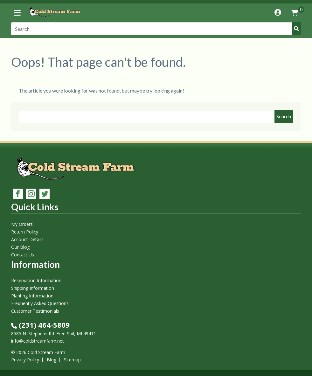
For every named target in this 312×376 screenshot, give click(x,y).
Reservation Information (36, 280)
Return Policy (24, 232)
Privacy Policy (25, 360)
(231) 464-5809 (40, 325)
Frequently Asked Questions (40, 303)
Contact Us (22, 255)
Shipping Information (32, 288)
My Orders (22, 224)
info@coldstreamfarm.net (37, 341)
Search (283, 116)
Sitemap (72, 360)
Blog (51, 360)
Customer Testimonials (35, 311)
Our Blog (20, 247)
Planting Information (32, 296)
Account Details (27, 239)
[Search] (156, 28)
